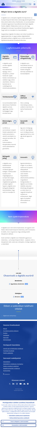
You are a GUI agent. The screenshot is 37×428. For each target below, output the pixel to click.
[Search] (18, 4)
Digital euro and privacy (9, 315)
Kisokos (5, 333)
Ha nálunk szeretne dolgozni (10, 331)
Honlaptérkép (7, 374)
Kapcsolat (5, 337)
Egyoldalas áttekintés (17, 284)
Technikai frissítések (8, 351)
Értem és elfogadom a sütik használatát (19, 421)
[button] (34, 1)
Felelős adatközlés (8, 353)
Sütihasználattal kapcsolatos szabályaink (19, 417)
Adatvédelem (6, 362)
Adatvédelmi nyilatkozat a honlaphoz (13, 364)
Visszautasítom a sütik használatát (19, 425)
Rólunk (5, 328)
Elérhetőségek (7, 340)
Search (30, 4)
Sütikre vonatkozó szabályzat (11, 366)
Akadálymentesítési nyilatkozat (11, 368)
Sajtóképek (6, 335)
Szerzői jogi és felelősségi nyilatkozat (13, 348)
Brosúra (17, 297)
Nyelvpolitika (6, 370)
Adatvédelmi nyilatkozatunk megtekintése (19, 415)
